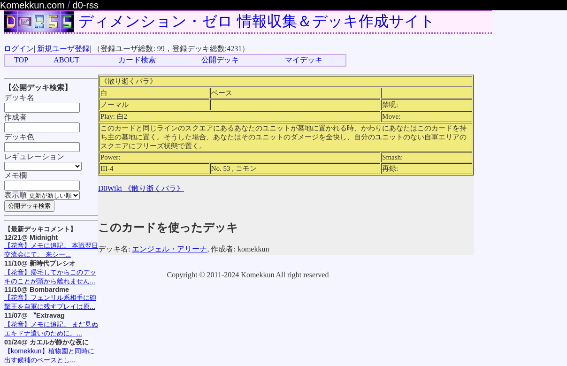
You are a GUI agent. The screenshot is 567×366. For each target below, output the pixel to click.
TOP (21, 60)
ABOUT (66, 60)
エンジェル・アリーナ (169, 249)
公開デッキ (220, 60)
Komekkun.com (32, 5)
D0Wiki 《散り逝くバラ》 (141, 188)
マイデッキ (303, 60)
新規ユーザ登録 (63, 49)
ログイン (19, 49)
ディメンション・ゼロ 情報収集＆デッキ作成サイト (256, 21)
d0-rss (86, 5)
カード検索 (137, 60)
